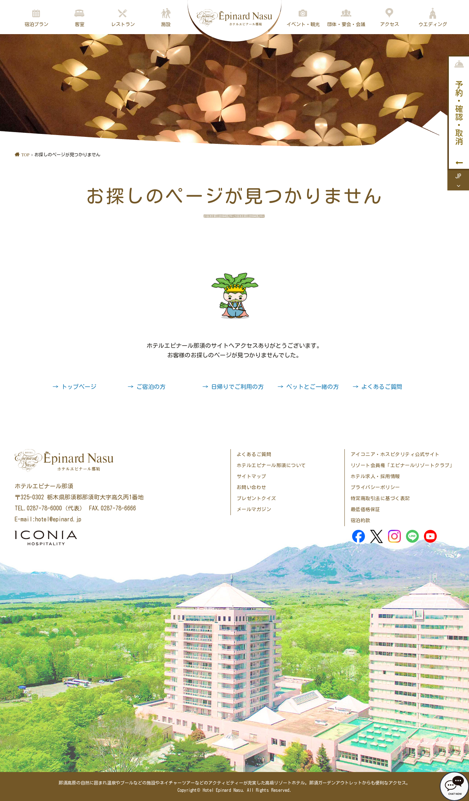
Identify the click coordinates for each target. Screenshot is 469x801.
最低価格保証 (365, 509)
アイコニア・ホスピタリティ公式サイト (395, 454)
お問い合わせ (251, 487)
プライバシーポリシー (375, 487)
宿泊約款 (360, 520)
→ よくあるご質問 (377, 387)
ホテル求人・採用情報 (375, 476)
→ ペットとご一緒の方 (308, 387)
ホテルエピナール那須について (271, 465)
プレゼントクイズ (256, 498)
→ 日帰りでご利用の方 (233, 387)
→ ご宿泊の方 (147, 387)
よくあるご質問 (254, 454)
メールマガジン (254, 509)
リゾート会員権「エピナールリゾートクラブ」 (403, 465)
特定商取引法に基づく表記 (380, 498)
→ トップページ (74, 387)
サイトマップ (251, 476)
